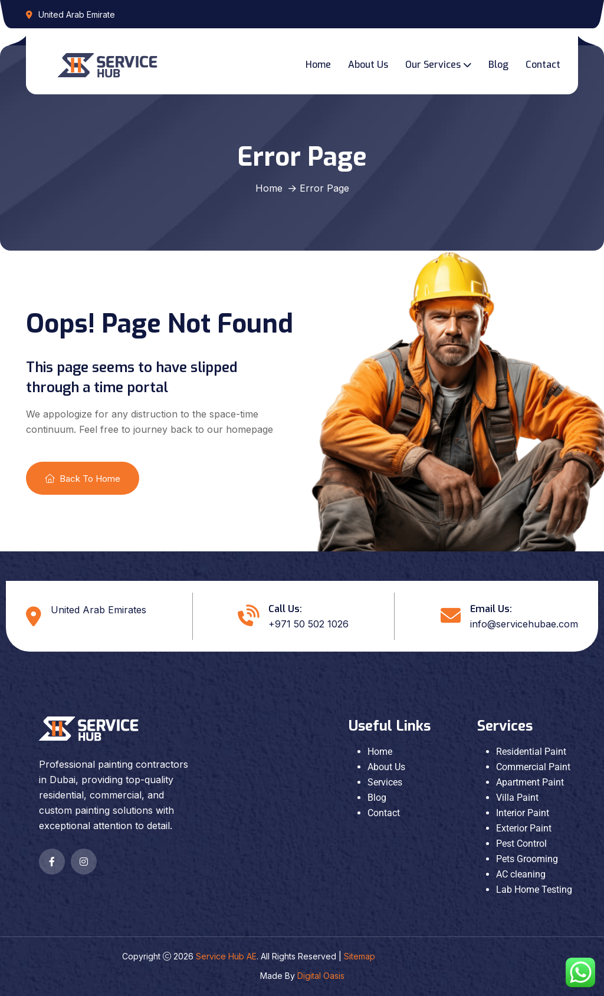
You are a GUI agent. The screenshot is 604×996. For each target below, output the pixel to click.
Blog (498, 64)
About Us (368, 64)
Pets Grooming (527, 858)
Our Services (433, 64)
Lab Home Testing (534, 889)
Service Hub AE (226, 956)
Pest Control (521, 843)
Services (384, 782)
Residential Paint (531, 751)
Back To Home (82, 478)
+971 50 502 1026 (308, 624)
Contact (543, 64)
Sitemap (359, 956)
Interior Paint (522, 813)
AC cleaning (521, 874)
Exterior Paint (524, 828)
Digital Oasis (320, 976)
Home (318, 64)
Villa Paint (517, 797)
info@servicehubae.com (524, 624)
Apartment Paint (530, 782)
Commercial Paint (533, 767)
